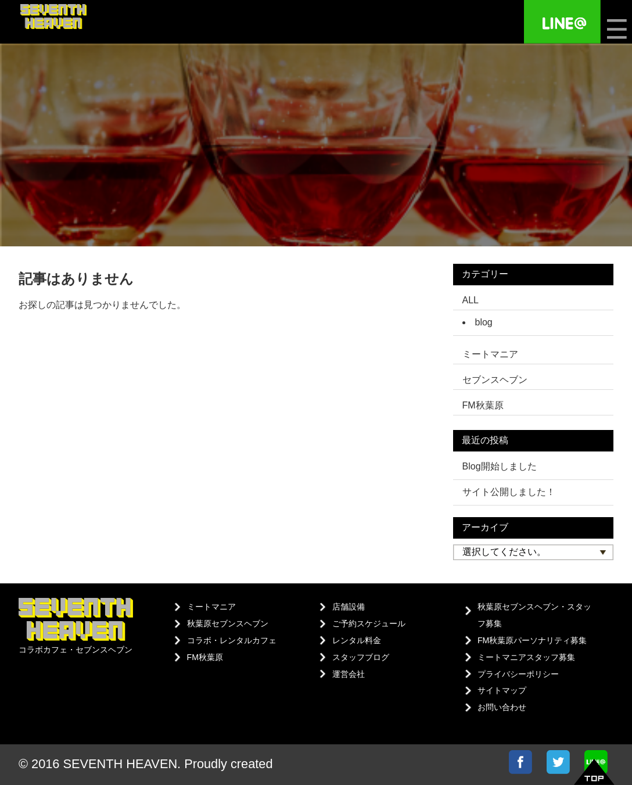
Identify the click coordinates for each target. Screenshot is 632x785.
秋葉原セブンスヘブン (227, 623)
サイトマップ (501, 690)
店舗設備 (348, 606)
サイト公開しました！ (508, 492)
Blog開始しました (499, 466)
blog (484, 322)
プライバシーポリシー (518, 674)
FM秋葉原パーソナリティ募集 (532, 640)
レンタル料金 (356, 640)
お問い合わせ (501, 707)
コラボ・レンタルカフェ (231, 640)
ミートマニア (211, 606)
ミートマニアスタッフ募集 (526, 657)
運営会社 (348, 674)
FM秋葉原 (205, 657)
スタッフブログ (360, 657)
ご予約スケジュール (368, 623)
